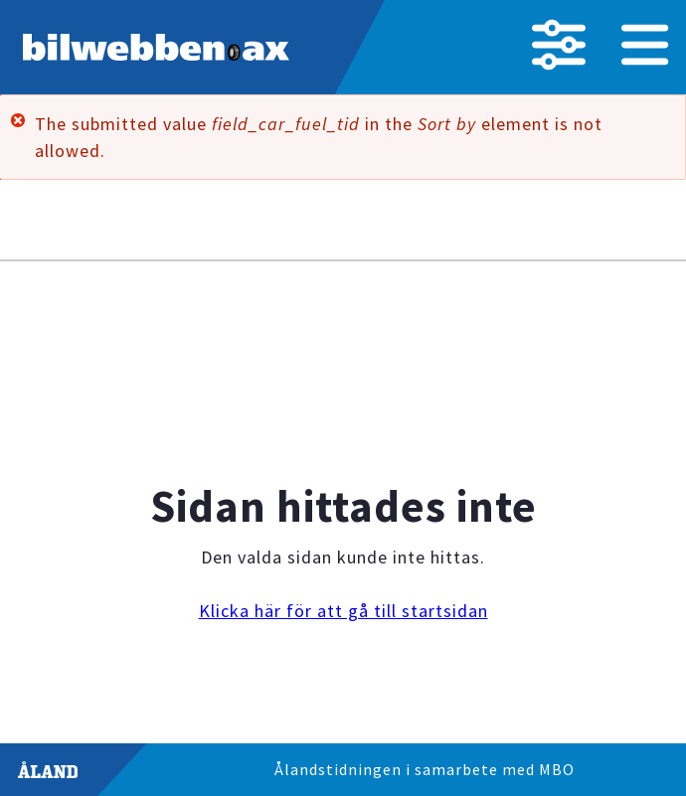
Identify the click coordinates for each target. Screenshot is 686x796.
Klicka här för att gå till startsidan (343, 610)
